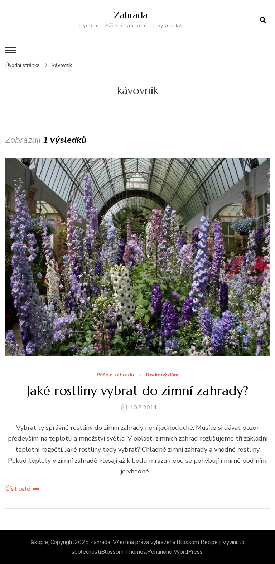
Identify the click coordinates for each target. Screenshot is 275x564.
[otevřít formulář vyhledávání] (263, 20)
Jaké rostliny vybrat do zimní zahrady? (137, 390)
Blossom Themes (123, 552)
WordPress (188, 552)
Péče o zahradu (115, 375)
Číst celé (17, 489)
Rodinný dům (162, 375)
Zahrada (131, 15)
